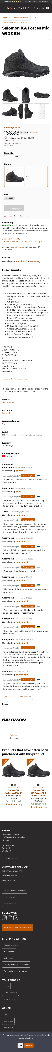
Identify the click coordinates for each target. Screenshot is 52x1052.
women (10, 402)
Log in (6, 986)
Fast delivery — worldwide (36, 1)
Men (4, 402)
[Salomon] (14, 725)
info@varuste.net (10, 875)
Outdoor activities (20, 17)
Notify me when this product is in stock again (22, 241)
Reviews (12, 1)
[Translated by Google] (11, 475)
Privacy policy (9, 999)
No (3, 424)
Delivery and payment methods (16, 964)
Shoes (35, 17)
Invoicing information (12, 904)
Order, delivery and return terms (16, 971)
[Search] (34, 8)
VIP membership (10, 992)
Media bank (8, 1027)
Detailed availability (11, 238)
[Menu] (3, 8)
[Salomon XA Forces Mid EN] (13, 785)
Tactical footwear (10, 23)
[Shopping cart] (43, 8)
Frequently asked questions (14, 890)
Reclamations (9, 951)
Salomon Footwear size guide (15, 379)
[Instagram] (10, 918)
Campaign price (12, 127)
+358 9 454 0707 (14, 871)
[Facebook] (4, 918)
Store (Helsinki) (18, 247)
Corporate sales (10, 897)
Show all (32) (9, 696)
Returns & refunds (11, 945)
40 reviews (34, 261)
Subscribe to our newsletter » (17, 927)
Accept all (29, 1045)
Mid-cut (24, 23)
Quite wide (7, 413)
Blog (5, 1014)
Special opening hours (12, 858)
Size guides (8, 1021)
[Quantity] (9, 155)
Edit (20, 1045)
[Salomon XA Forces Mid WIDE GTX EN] (38, 785)
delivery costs (34, 133)
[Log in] (38, 8)
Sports (6, 17)
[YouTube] (15, 918)
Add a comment (24, 696)
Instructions (8, 958)
